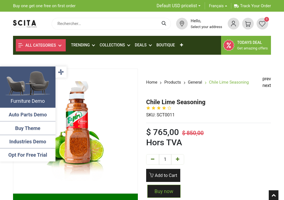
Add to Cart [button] (163, 175)
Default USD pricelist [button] (177, 5)
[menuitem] (165, 45)
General (195, 82)
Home (151, 82)
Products (172, 82)
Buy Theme (27, 128)
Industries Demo (27, 141)
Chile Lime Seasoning (229, 82)
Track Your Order (252, 5)
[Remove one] (152, 159)
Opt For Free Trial (27, 155)
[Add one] (177, 159)
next (267, 85)
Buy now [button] (163, 191)
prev (267, 78)
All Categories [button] (37, 45)
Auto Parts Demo (28, 115)
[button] (181, 45)
